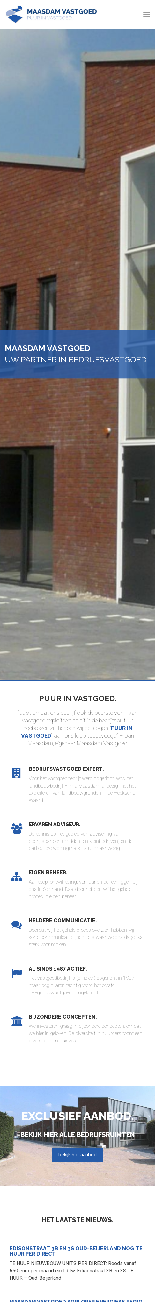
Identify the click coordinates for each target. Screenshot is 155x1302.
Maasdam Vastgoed (51, 14)
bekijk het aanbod (77, 1154)
